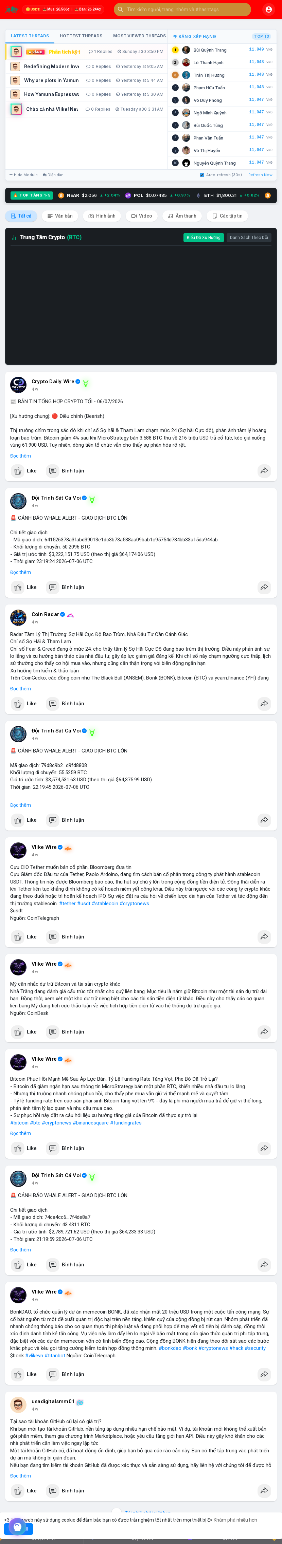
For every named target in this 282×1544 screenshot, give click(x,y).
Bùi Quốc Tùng (208, 125)
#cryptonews (134, 903)
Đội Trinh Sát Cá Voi (56, 498)
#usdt (83, 903)
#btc (35, 1123)
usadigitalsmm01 (53, 1401)
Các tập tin (227, 216)
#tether (67, 903)
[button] (182, 9)
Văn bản (60, 216)
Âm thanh (182, 216)
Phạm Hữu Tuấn (209, 87)
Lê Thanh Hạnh (209, 62)
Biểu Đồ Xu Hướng (204, 237)
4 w (35, 389)
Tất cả (21, 216)
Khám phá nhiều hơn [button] (235, 1520)
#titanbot (55, 1356)
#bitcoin (19, 1123)
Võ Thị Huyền (207, 150)
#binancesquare (91, 1123)
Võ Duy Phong (208, 100)
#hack (236, 1348)
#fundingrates (126, 1123)
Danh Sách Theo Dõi (249, 237)
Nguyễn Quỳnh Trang (215, 163)
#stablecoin (105, 903)
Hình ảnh (102, 216)
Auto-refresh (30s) (221, 174)
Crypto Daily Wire (53, 381)
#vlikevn (34, 1356)
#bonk (190, 1348)
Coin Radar (45, 614)
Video (141, 216)
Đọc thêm (20, 456)
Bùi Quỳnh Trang (210, 50)
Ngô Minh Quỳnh (210, 112)
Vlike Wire (44, 847)
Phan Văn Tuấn (208, 138)
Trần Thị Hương (209, 75)
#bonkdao (170, 1348)
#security (255, 1348)
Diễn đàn (53, 174)
